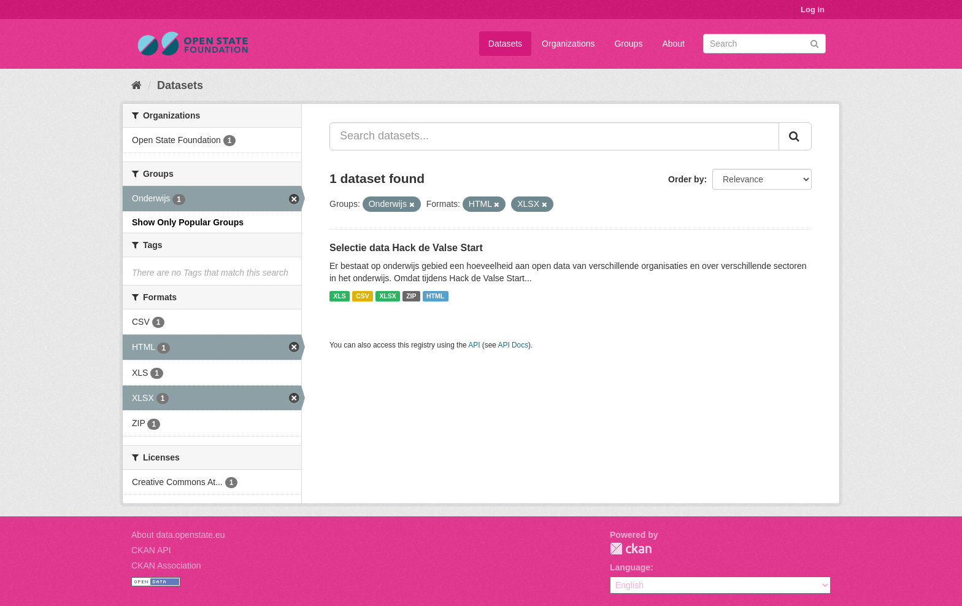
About (673, 44)
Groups (628, 44)
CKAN (631, 548)
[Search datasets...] (554, 136)
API (474, 345)
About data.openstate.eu (178, 535)
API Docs (513, 345)
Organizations (568, 44)
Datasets (505, 44)
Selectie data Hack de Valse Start (406, 248)
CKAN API (151, 550)
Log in (813, 9)
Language (630, 567)
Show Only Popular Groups (188, 222)
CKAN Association (166, 565)
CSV (362, 296)
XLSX (387, 296)
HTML (435, 296)
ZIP (411, 296)
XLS (339, 296)
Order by (686, 179)
